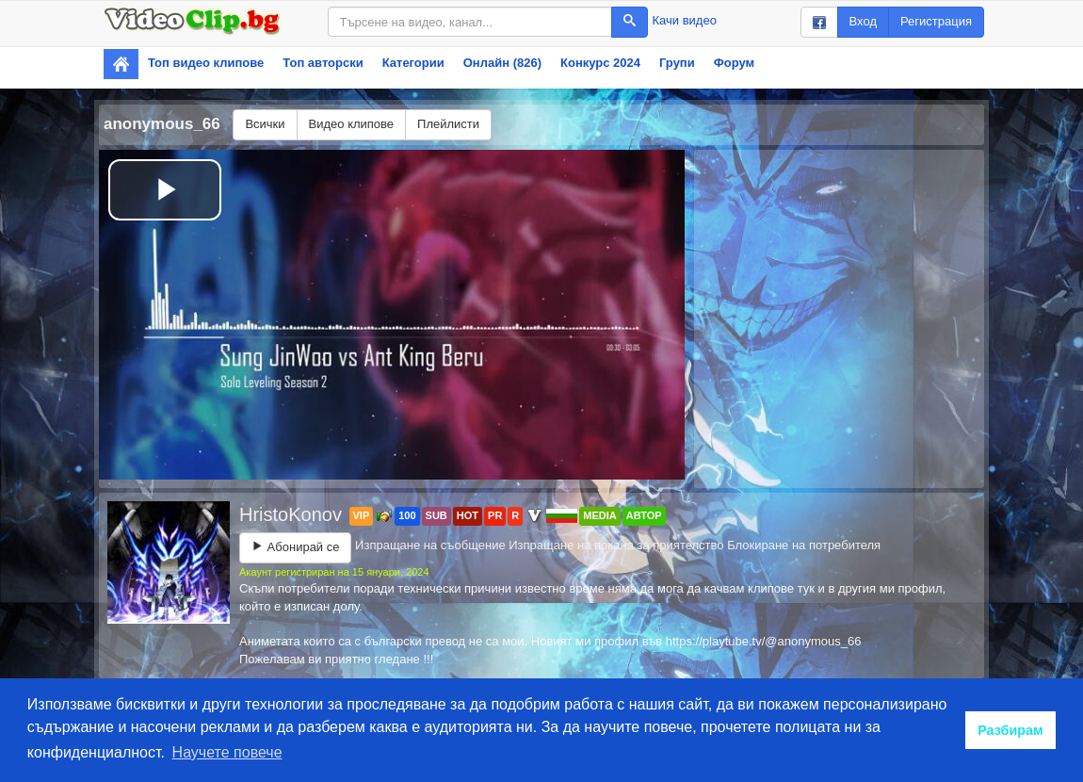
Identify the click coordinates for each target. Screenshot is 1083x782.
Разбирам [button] (1010, 730)
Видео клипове (352, 124)
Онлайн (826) (502, 63)
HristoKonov (293, 514)
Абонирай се (295, 547)
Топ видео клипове (206, 63)
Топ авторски (323, 63)
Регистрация (936, 21)
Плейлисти (448, 124)
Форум (734, 63)
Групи (677, 63)
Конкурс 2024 (600, 63)
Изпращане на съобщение (430, 545)
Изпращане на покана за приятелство (616, 545)
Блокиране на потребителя (804, 545)
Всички (264, 124)
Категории (413, 63)
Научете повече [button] (227, 752)
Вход (863, 21)
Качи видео (685, 20)
